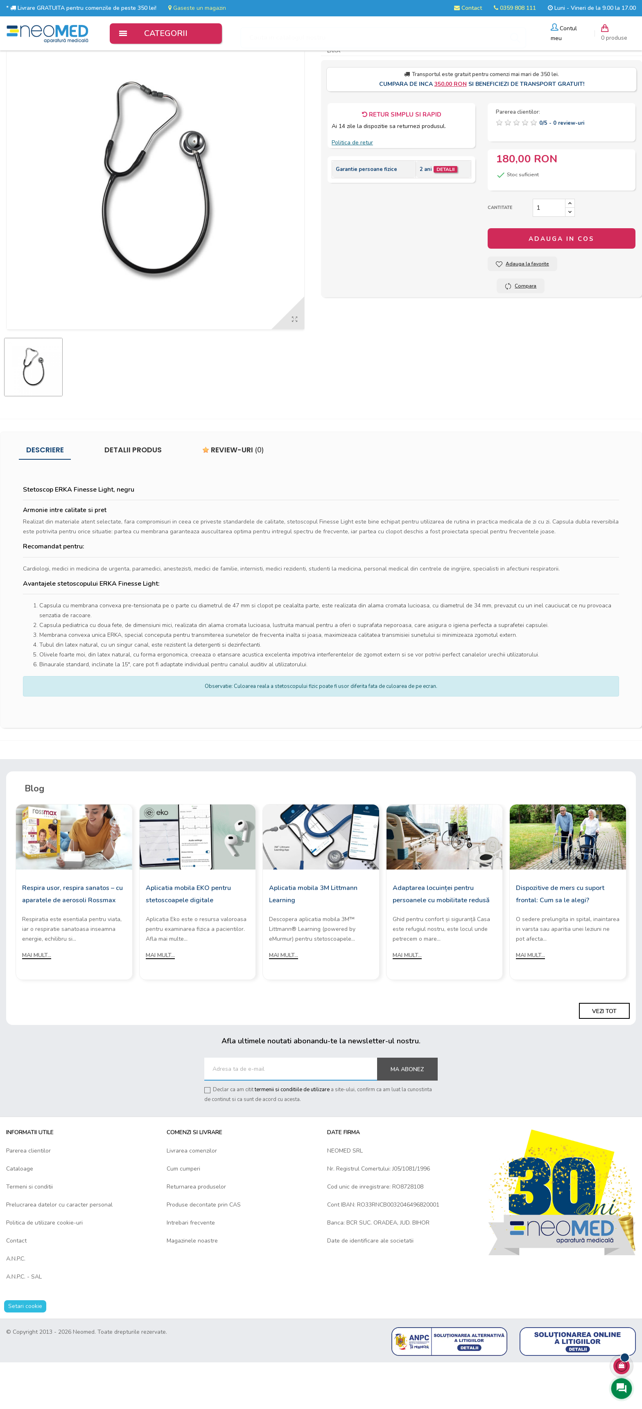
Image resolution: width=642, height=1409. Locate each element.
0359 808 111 (515, 8)
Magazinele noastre (192, 1286)
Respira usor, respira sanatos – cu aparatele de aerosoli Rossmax (72, 940)
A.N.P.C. (15, 1304)
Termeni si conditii (29, 1232)
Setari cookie (25, 1351)
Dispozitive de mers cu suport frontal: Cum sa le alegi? (560, 940)
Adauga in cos (562, 285)
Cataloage (19, 1214)
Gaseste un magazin (197, 8)
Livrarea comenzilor (192, 1196)
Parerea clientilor (28, 1196)
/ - (561, 169)
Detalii (445, 214)
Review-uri (233, 496)
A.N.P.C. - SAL (24, 1322)
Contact (468, 8)
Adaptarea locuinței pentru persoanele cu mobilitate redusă (441, 940)
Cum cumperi (183, 1214)
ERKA (333, 96)
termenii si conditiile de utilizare (292, 1135)
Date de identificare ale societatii (370, 1286)
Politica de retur (352, 188)
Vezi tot (604, 1057)
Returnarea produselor (196, 1232)
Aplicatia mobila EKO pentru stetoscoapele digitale (188, 940)
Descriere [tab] (45, 496)
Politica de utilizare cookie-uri (44, 1268)
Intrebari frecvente (191, 1268)
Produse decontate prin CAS (204, 1250)
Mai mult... (36, 1001)
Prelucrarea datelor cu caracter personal (59, 1250)
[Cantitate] (549, 254)
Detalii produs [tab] (133, 496)
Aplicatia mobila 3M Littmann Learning (313, 940)
